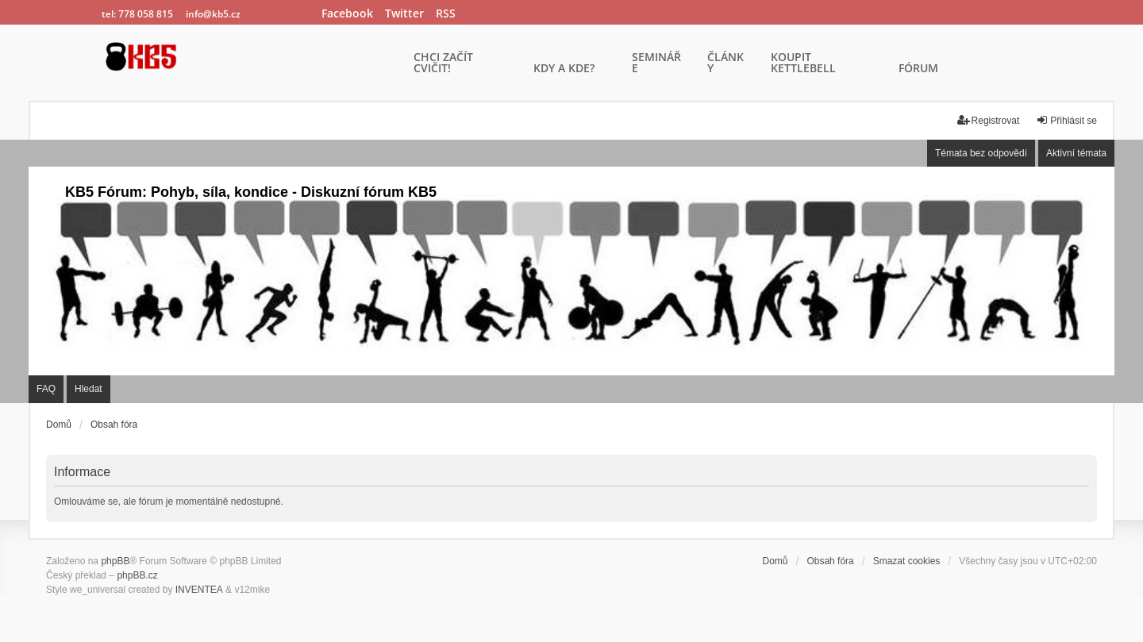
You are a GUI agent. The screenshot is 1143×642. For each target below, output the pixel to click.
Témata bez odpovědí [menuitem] (981, 153)
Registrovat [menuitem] (988, 120)
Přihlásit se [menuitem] (1066, 120)
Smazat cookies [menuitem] (907, 561)
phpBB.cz (137, 575)
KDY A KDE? (564, 69)
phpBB (115, 561)
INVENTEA (199, 589)
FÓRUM (918, 69)
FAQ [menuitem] (46, 388)
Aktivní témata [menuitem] (1076, 153)
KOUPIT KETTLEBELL (803, 63)
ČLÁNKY (725, 63)
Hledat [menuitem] (88, 388)
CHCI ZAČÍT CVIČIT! (443, 63)
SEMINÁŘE (656, 63)
